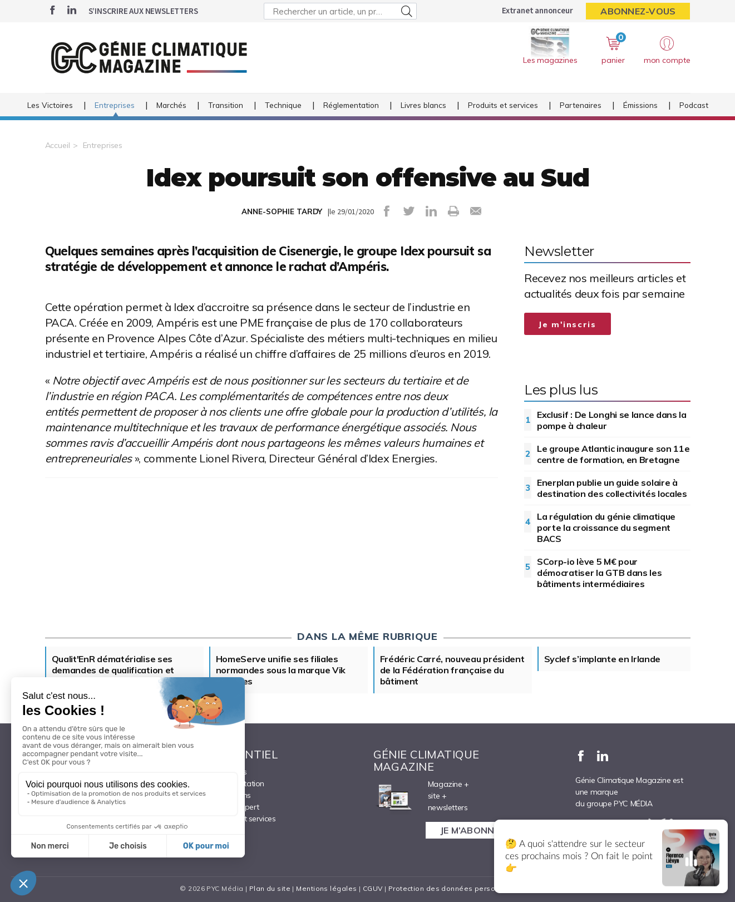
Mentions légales (326, 888)
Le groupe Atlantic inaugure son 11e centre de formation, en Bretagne (613, 454)
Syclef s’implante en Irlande (602, 658)
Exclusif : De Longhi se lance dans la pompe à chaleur (612, 420)
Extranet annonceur (537, 10)
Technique (283, 105)
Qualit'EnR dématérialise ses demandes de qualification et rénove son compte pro (113, 670)
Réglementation (351, 105)
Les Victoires (50, 105)
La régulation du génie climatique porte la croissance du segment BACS (606, 527)
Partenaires (580, 105)
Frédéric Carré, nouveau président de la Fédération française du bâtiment (452, 670)
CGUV (373, 888)
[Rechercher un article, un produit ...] (340, 11)
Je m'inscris (567, 324)
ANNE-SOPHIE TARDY (281, 211)
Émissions (640, 105)
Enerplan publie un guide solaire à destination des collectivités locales (612, 488)
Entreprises (115, 105)
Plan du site (269, 888)
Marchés (171, 105)
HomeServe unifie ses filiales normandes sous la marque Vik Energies (281, 670)
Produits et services (503, 105)
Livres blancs (423, 105)
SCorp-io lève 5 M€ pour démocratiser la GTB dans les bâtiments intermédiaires (599, 572)
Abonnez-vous (637, 11)
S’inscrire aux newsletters (143, 11)
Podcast (693, 105)
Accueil (57, 145)
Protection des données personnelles (454, 888)
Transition (225, 105)
